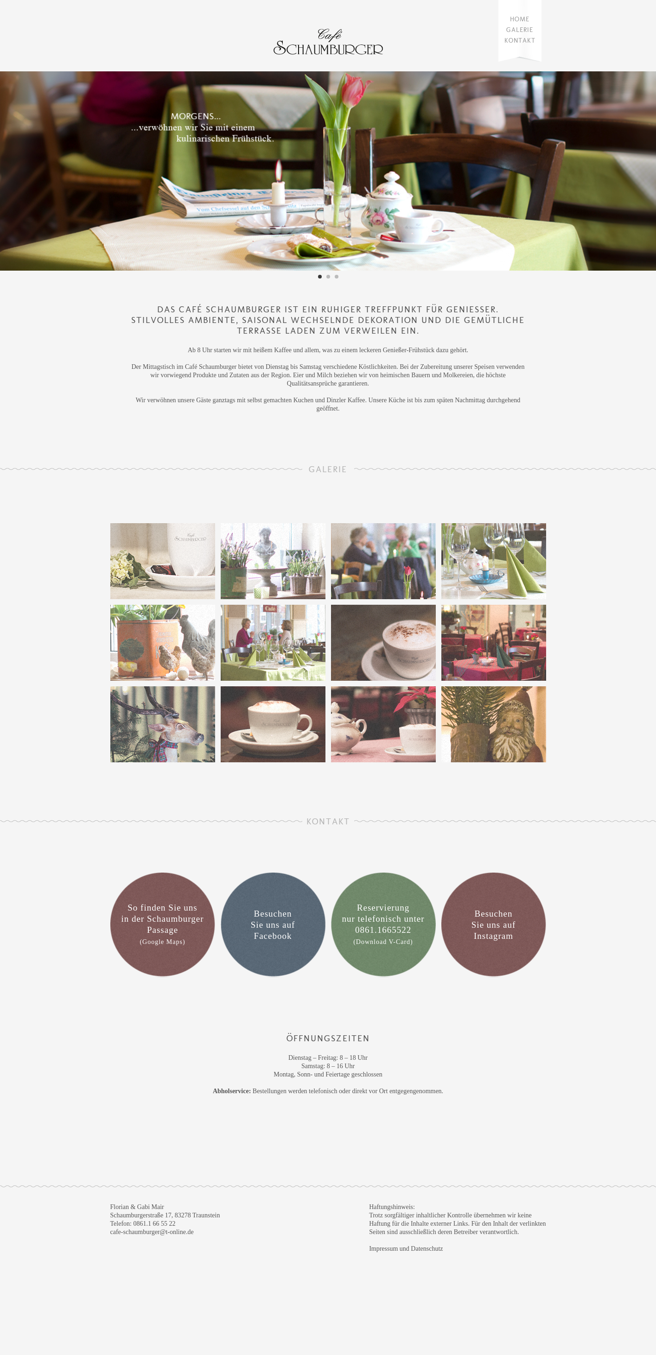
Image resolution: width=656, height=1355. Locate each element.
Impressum (383, 1248)
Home (519, 19)
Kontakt (519, 40)
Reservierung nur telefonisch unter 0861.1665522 (383, 924)
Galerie (519, 30)
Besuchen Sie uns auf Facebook (273, 925)
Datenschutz (427, 1248)
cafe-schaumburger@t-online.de (152, 1231)
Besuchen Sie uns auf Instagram (493, 925)
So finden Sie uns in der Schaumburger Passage (162, 924)
